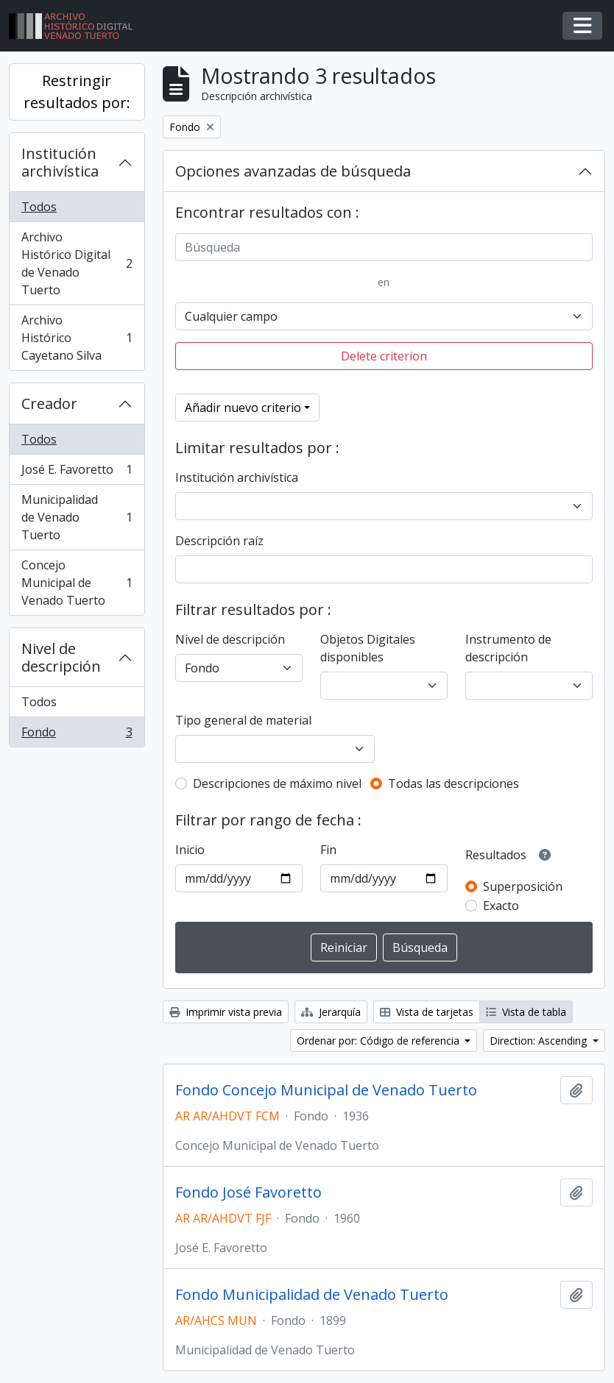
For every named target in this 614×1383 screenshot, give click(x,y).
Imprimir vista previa (225, 1012)
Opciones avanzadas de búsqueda (293, 171)
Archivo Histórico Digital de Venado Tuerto (77, 263)
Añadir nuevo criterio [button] (243, 407)
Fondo (77, 735)
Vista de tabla (526, 1012)
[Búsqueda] (384, 247)
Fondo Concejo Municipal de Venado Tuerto (326, 1090)
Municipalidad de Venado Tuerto (77, 517)
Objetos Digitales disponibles (367, 648)
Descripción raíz (219, 541)
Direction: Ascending (540, 1041)
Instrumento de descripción (508, 648)
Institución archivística (60, 162)
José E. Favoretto (77, 473)
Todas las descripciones (453, 783)
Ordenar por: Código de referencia (379, 1041)
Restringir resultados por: (77, 92)
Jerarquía (331, 1012)
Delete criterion (384, 356)
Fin (328, 850)
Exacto (501, 905)
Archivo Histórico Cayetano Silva (77, 337)
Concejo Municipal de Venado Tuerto (77, 582)
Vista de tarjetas (426, 1012)
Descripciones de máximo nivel (277, 783)
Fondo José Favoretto (248, 1192)
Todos (39, 207)
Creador (49, 403)
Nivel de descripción (61, 657)
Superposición (522, 886)
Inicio (190, 850)
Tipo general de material (243, 720)
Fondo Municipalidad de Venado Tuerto (311, 1295)
